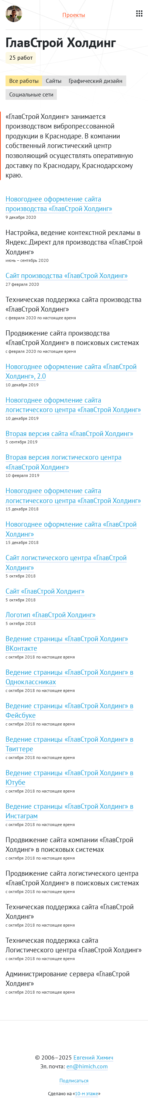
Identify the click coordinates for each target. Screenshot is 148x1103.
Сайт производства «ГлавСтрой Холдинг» (67, 275)
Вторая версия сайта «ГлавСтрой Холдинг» (69, 433)
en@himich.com (87, 1066)
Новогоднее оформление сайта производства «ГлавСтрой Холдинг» (59, 203)
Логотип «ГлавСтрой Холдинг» (51, 614)
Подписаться (74, 1080)
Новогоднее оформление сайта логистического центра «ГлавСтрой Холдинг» (73, 405)
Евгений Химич (93, 1057)
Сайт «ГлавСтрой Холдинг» (45, 591)
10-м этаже (86, 1093)
